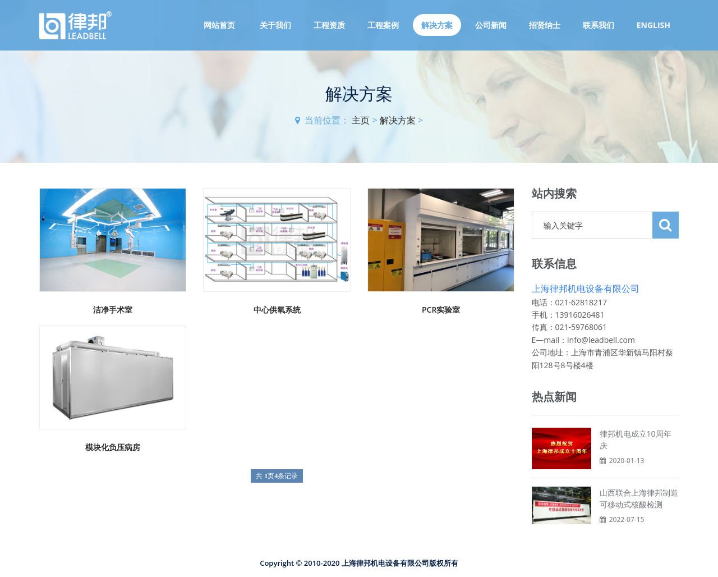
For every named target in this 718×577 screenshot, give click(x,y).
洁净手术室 (112, 309)
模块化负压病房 (112, 447)
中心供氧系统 (277, 309)
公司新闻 (491, 25)
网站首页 (219, 25)
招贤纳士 (544, 25)
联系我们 (598, 25)
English (653, 25)
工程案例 (383, 25)
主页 (361, 120)
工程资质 (329, 25)
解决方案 (437, 25)
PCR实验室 (441, 309)
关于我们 (275, 25)
